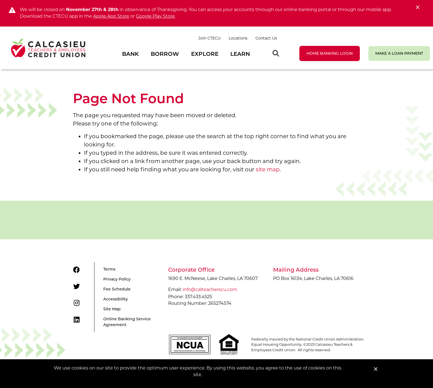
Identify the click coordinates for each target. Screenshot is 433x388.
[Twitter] (76, 287)
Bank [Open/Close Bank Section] (130, 54)
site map (268, 169)
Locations (238, 38)
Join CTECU (209, 38)
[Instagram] (77, 303)
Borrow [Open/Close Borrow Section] (165, 54)
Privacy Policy (117, 279)
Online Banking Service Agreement (127, 321)
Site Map (112, 308)
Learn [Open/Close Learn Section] (240, 54)
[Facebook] (76, 270)
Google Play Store (155, 16)
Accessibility (115, 299)
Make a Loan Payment (399, 53)
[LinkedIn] (77, 320)
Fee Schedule (117, 289)
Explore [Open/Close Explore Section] (204, 54)
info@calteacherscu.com (210, 289)
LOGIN (330, 53)
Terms (109, 269)
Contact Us (266, 38)
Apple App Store (111, 16)
